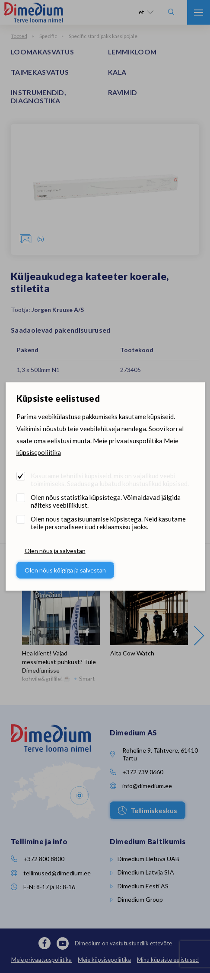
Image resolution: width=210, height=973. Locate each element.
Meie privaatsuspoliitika (127, 441)
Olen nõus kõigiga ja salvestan (65, 570)
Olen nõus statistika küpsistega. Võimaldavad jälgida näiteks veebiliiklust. (106, 501)
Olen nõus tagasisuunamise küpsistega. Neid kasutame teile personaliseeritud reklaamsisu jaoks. (108, 523)
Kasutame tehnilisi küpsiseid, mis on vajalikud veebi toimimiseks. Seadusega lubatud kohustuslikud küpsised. (110, 479)
